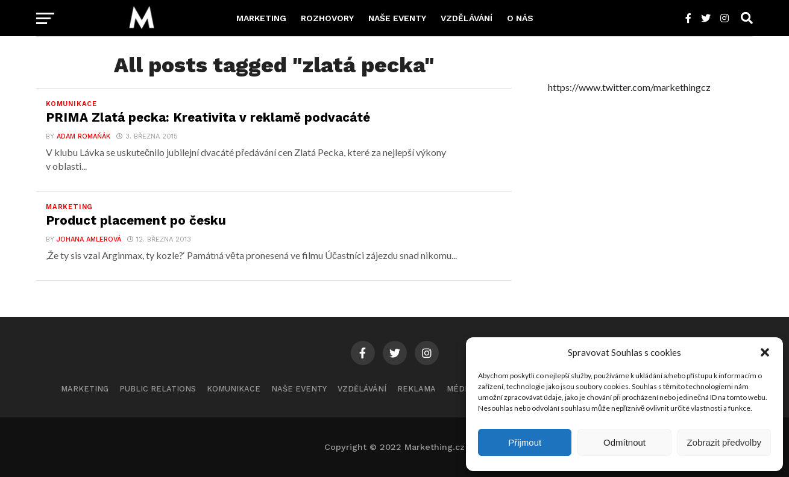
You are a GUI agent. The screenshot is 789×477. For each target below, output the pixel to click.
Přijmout (524, 442)
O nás (520, 18)
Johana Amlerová (89, 239)
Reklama (416, 388)
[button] (765, 352)
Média (460, 388)
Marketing (261, 18)
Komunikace (233, 388)
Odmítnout (624, 442)
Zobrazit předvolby (724, 442)
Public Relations (157, 388)
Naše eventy (397, 18)
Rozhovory (327, 18)
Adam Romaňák (83, 136)
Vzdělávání (466, 18)
